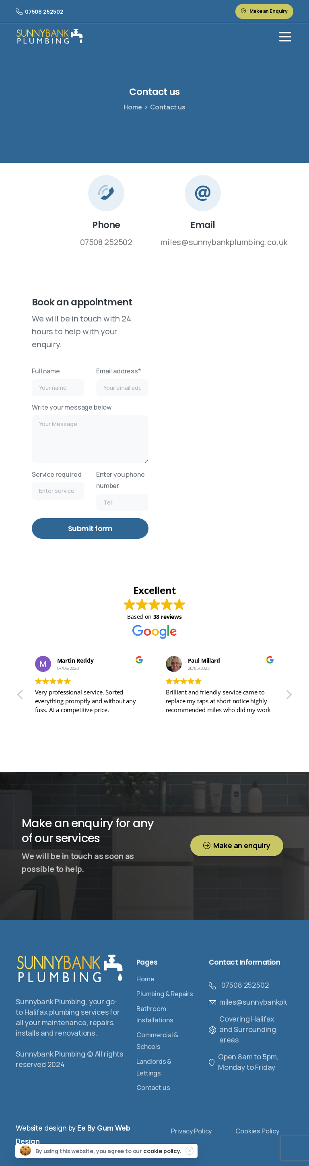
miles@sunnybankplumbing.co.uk (224, 242)
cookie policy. (162, 1151)
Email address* (122, 381)
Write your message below (90, 433)
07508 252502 (40, 11)
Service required (58, 485)
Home (133, 107)
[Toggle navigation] (285, 36)
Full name (58, 381)
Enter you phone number (122, 490)
